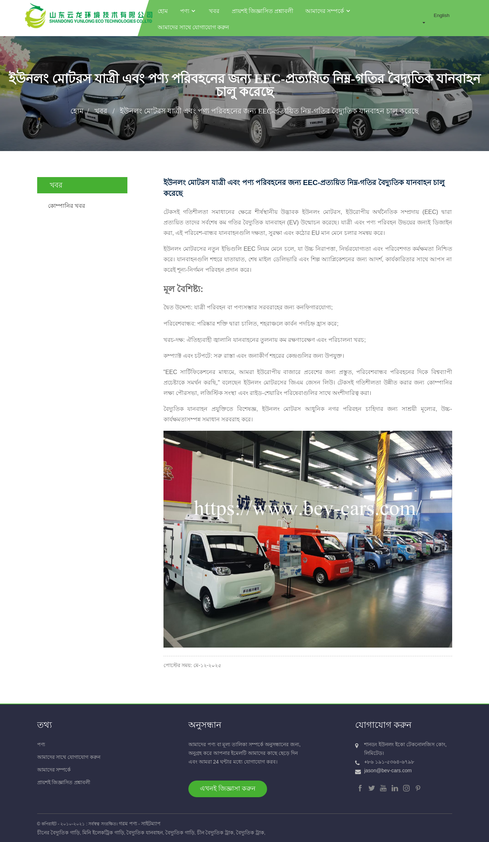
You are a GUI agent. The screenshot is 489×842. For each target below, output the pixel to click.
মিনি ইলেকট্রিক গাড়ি (103, 832)
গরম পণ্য (128, 823)
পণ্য (188, 8)
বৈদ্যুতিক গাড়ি (180, 832)
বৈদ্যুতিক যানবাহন (144, 832)
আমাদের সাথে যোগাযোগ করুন (193, 24)
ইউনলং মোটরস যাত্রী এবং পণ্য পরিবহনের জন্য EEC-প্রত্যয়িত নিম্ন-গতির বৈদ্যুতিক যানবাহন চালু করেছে (269, 107)
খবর (214, 8)
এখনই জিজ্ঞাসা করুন (228, 787)
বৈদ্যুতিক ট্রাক (250, 832)
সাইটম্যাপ (151, 823)
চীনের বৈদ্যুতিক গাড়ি (58, 832)
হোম (162, 8)
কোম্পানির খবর (66, 202)
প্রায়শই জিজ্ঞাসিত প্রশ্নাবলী (262, 8)
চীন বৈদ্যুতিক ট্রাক (215, 832)
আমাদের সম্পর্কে (328, 8)
